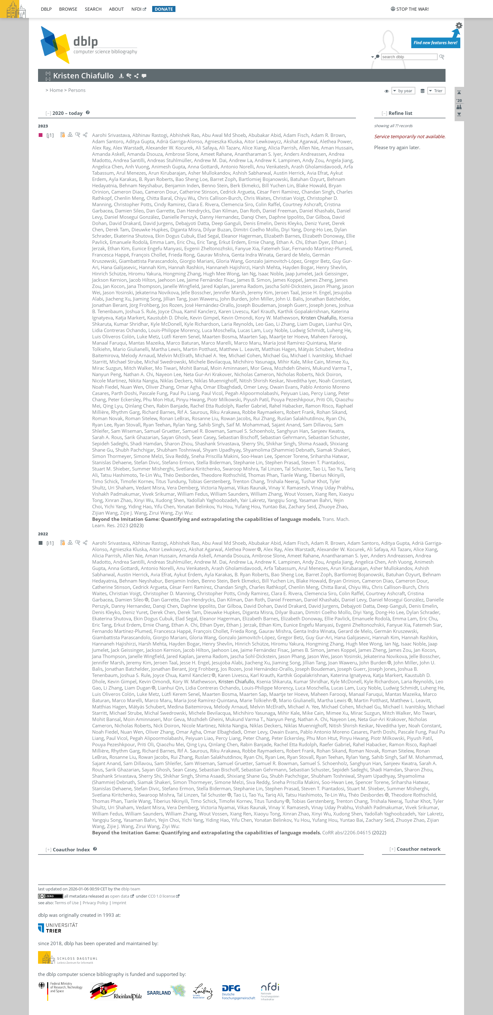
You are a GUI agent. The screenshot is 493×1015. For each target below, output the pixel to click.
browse (68, 9)
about (116, 9)
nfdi (136, 9)
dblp (46, 9)
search (93, 9)
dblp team (130, 889)
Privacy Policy (95, 902)
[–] (384, 113)
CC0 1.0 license (161, 896)
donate (164, 9)
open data (119, 896)
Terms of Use (67, 902)
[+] (393, 849)
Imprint (119, 902)
